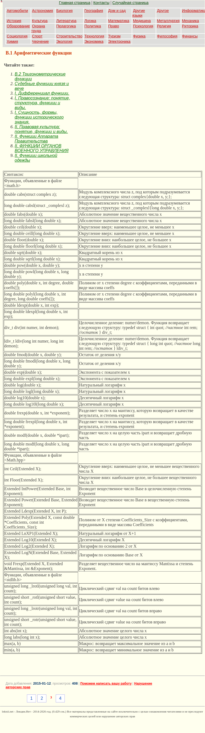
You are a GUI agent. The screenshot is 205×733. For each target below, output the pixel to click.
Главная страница (74, 3)
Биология (64, 11)
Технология (94, 36)
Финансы (190, 36)
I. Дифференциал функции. (42, 93)
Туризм (114, 36)
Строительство (69, 36)
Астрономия (42, 11)
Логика (90, 21)
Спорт (37, 36)
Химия (12, 41)
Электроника (119, 41)
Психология (143, 26)
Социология (17, 36)
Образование (18, 26)
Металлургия (168, 21)
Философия (167, 36)
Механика (190, 21)
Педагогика (66, 26)
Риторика (190, 26)
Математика (118, 21)
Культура (39, 21)
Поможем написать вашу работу (106, 683)
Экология (64, 41)
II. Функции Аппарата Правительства (36, 138)
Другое (163, 11)
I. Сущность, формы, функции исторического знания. (39, 117)
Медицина (142, 21)
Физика (139, 36)
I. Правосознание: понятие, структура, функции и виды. (42, 103)
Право (113, 26)
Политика (93, 26)
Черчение (40, 41)
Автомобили (17, 11)
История (14, 21)
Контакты (101, 3)
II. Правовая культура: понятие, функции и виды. (41, 129)
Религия (164, 26)
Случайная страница (130, 3)
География (94, 11)
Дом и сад (117, 11)
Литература (66, 21)
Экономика (94, 41)
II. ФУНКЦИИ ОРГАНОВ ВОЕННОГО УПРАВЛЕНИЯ (42, 148)
